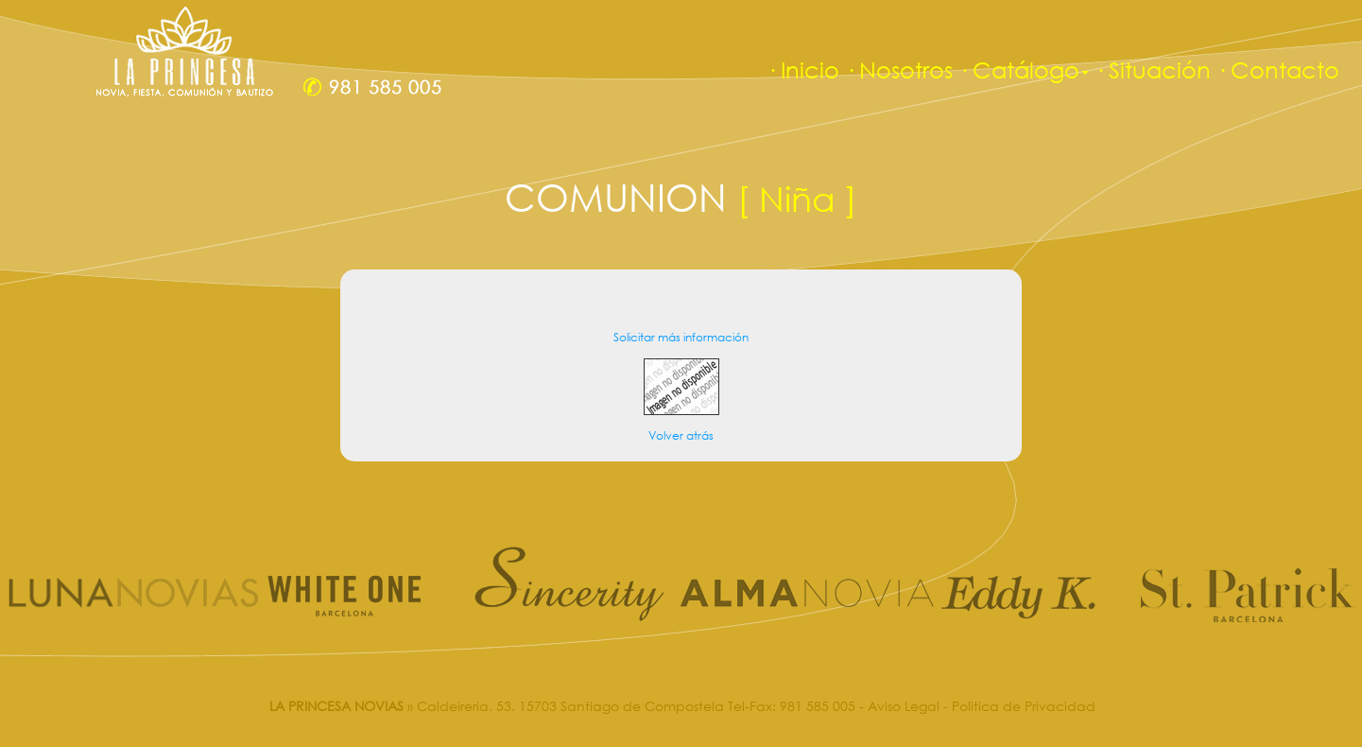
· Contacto (1277, 69)
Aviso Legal (904, 706)
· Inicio (803, 69)
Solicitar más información (681, 337)
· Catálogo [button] (1023, 69)
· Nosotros (899, 69)
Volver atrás (681, 435)
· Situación (1153, 69)
